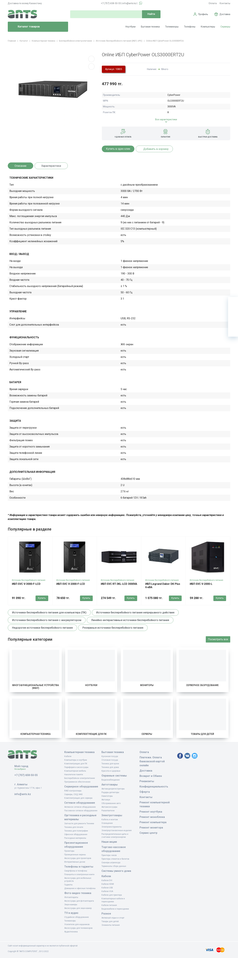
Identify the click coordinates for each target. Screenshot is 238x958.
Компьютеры (208, 26)
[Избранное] (233, 312)
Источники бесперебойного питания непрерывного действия (135, 612)
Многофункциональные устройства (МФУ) (35, 687)
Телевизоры (171, 26)
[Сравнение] (233, 322)
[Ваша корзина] (233, 302)
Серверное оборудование (202, 685)
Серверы (225, 26)
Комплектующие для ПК (91, 734)
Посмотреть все (218, 639)
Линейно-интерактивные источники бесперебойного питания (130, 620)
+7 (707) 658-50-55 (111, 3)
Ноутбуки (130, 26)
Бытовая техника (150, 26)
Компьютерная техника (35, 734)
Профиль (203, 14)
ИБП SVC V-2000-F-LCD (70, 583)
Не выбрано (21, 769)
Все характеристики (166, 119)
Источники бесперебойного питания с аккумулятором (46, 620)
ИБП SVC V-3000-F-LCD (26, 583)
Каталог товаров (25, 27)
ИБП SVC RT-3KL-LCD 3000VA (119, 583)
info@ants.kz (129, 3)
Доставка (224, 14)
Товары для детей (202, 734)
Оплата (213, 3)
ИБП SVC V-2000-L (201, 583)
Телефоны (189, 26)
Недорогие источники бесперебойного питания (42, 627)
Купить (42, 598)
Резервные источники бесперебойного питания (112, 627)
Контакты (225, 3)
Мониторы (147, 685)
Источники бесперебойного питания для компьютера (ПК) (49, 612)
